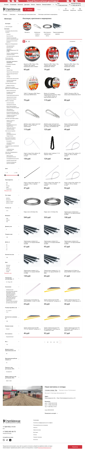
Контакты (20, 4)
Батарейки (9, 141)
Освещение (8, 66)
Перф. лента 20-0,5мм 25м (31, 212)
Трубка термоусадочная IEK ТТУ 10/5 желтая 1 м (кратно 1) (52, 300)
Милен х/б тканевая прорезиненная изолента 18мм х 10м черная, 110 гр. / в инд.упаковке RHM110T (52, 95)
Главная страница (37, 437)
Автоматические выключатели (10, 46)
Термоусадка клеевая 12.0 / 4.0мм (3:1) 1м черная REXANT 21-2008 (32, 272)
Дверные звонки (10, 85)
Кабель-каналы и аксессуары (11, 121)
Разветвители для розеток (13, 95)
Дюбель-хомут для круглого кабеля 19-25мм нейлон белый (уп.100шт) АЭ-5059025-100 (52, 125)
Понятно (75, 447)
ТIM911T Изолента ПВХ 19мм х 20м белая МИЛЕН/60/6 (32, 94)
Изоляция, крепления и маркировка (12, 62)
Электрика (12, 14)
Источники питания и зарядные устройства (10, 138)
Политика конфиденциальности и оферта (43, 422)
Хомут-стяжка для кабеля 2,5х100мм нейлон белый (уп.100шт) (71, 125)
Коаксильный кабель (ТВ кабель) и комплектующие (13, 113)
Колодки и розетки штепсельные (11, 93)
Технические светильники (13, 78)
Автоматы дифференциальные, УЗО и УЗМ (12, 50)
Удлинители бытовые (11, 97)
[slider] (5, 175)
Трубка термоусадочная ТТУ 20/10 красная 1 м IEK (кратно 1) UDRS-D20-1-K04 (52, 329)
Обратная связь (37, 430)
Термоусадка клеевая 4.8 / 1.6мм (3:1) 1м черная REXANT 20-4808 (72, 242)
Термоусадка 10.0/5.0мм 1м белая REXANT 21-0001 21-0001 (32, 300)
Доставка (27, 4)
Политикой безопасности (44, 447)
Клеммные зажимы (11, 64)
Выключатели (10, 36)
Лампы (8, 68)
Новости (38, 4)
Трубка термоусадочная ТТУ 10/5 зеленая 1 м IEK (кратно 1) (72, 300)
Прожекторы (10, 70)
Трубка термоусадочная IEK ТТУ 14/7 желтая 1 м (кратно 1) (32, 328)
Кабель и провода (9, 100)
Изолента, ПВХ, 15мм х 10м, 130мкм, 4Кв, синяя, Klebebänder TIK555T (71, 65)
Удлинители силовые (11, 99)
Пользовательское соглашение (40, 425)
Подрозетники (10, 136)
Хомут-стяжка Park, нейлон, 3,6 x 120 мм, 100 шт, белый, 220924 (52, 184)
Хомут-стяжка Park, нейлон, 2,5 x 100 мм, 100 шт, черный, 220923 (32, 184)
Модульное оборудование (11, 44)
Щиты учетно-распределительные (11, 156)
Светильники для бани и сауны (12, 74)
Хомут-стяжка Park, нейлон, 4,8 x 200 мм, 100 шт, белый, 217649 (32, 155)
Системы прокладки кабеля (11, 118)
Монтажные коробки (10, 131)
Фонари (8, 76)
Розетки (8, 34)
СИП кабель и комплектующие (10, 110)
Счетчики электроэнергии (13, 56)
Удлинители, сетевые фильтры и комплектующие (11, 88)
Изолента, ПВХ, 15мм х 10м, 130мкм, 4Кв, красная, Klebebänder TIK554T (51, 65)
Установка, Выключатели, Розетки (11, 31)
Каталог (6, 4)
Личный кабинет (46, 4)
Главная (5, 14)
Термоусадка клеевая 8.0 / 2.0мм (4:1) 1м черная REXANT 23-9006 (72, 213)
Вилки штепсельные (11, 90)
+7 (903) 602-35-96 (61, 4)
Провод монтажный (11, 104)
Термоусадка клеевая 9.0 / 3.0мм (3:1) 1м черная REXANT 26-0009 (52, 242)
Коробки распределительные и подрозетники (12, 125)
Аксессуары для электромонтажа (27, 14)
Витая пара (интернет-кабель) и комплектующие (13, 107)
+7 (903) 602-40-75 (75, 4)
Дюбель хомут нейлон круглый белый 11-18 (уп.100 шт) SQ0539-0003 (32, 125)
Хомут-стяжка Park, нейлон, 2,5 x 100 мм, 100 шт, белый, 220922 (72, 155)
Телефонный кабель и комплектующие (12, 116)
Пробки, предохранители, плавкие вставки (12, 54)
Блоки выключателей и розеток (12, 41)
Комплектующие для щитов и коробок (11, 163)
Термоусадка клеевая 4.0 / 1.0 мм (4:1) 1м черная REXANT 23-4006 (52, 272)
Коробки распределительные (11, 133)
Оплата (33, 4)
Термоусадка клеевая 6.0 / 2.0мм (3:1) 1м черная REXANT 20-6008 (32, 242)
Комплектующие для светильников (11, 81)
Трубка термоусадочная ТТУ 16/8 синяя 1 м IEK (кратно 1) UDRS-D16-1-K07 (72, 329)
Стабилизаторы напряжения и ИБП (12, 146)
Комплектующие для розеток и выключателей (12, 38)
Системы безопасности (10, 83)
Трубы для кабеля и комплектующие (11, 128)
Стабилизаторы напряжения (10, 150)
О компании (13, 4)
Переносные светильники (12, 72)
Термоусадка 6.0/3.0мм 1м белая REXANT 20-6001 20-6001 (72, 271)
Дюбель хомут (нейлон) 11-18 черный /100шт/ (52, 154)
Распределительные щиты (13, 158)
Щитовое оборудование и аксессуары (11, 153)
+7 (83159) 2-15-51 (9, 427)
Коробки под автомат (12, 160)
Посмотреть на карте (51, 413)
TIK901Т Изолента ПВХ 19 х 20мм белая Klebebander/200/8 (72, 94)
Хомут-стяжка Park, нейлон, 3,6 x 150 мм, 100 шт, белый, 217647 (72, 184)
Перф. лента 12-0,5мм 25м (51, 212)
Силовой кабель (10, 102)
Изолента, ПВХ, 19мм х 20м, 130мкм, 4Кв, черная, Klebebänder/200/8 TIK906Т (31, 65)
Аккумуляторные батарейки (11, 143)
